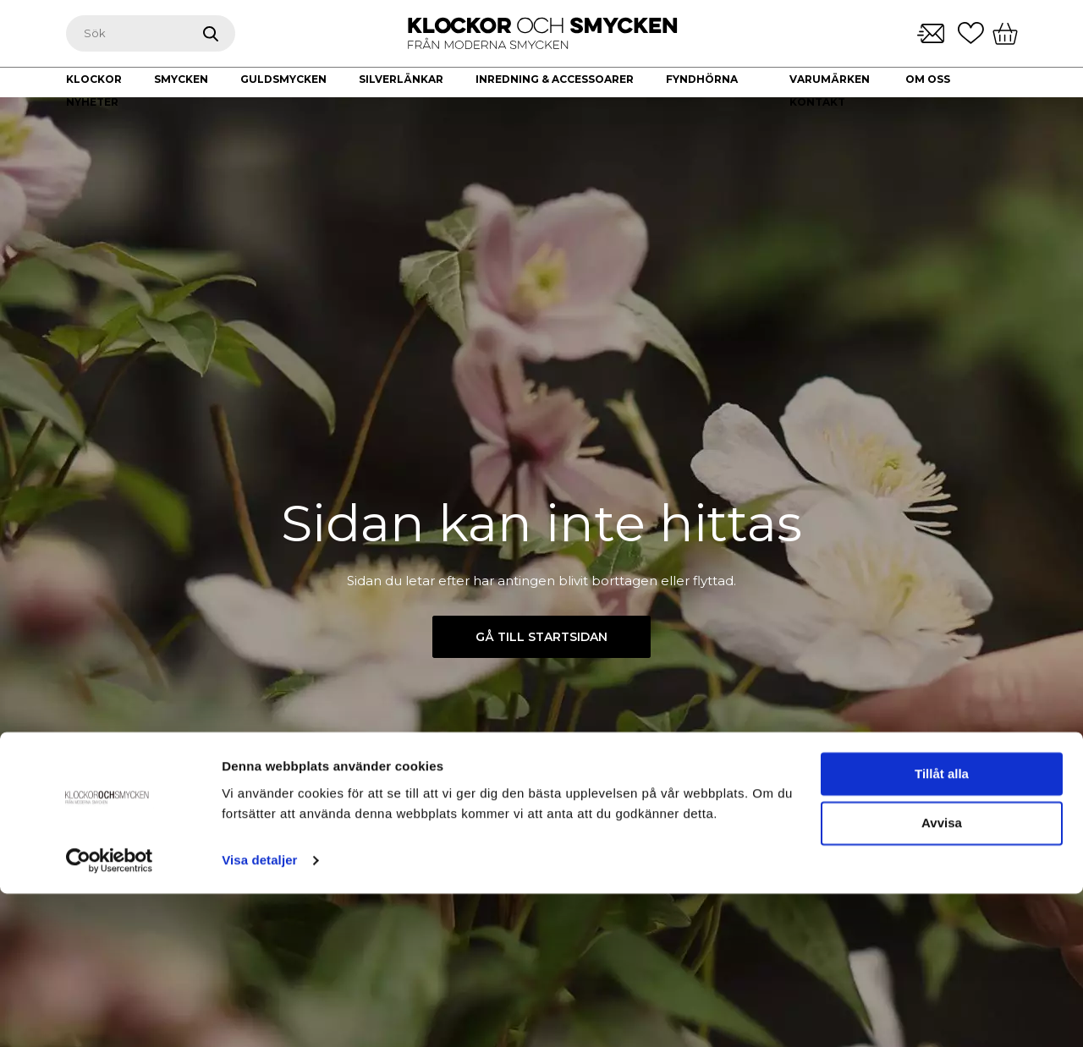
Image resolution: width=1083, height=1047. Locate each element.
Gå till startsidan (541, 636)
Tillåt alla (942, 927)
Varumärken (829, 79)
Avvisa (941, 977)
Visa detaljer (259, 1013)
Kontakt (817, 102)
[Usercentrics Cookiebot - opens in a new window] (110, 1014)
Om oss (927, 79)
